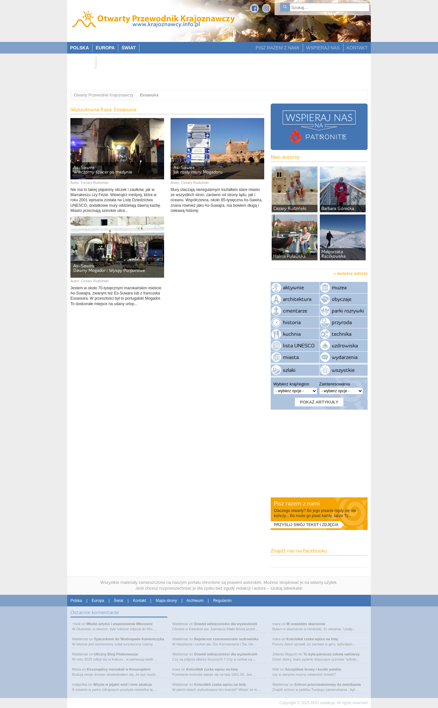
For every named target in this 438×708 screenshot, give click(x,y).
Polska (76, 600)
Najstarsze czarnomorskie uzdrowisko (226, 639)
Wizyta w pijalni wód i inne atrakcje (122, 684)
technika (341, 334)
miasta (291, 357)
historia (292, 322)
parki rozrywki (348, 310)
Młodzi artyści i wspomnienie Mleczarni (119, 624)
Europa (98, 600)
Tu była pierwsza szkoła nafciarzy (331, 654)
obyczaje (341, 299)
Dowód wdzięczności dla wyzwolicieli (225, 624)
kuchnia (292, 334)
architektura (297, 299)
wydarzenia (345, 357)
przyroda (342, 322)
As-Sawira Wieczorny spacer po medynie (102, 170)
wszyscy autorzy (352, 273)
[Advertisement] (216, 70)
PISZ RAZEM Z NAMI (277, 47)
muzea (339, 287)
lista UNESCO (299, 345)
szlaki (289, 370)
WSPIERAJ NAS (323, 47)
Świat (118, 600)
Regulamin (222, 600)
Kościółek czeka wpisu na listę (212, 669)
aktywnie (293, 287)
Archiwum (194, 600)
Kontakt (139, 600)
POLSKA (79, 47)
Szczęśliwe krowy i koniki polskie (313, 669)
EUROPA (105, 47)
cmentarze (295, 310)
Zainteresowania (334, 384)
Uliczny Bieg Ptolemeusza (116, 654)
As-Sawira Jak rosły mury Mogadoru (198, 170)
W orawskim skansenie (305, 624)
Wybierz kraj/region (291, 384)
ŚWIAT (128, 47)
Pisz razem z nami (297, 503)
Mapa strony (166, 600)
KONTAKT (357, 47)
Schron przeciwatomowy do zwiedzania (327, 684)
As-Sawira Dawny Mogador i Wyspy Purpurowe (109, 268)
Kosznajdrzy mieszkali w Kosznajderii (119, 669)
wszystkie (343, 370)
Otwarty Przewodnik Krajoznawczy (103, 95)
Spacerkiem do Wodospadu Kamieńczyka (129, 639)
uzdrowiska (345, 345)
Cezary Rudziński (95, 182)
